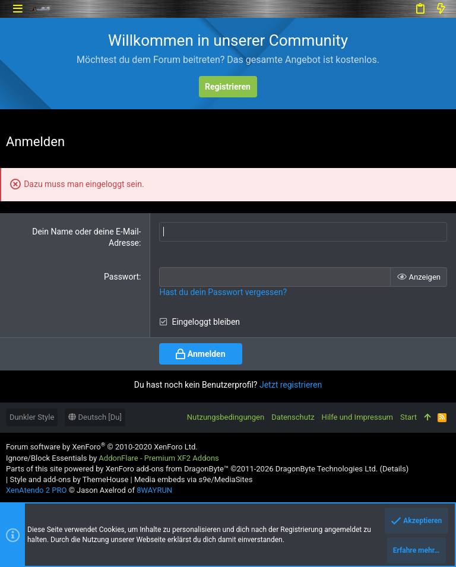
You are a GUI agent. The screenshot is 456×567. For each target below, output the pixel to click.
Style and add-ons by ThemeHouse (69, 479)
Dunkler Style (32, 417)
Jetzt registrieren (290, 384)
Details (394, 468)
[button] (17, 8)
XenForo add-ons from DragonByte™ (167, 468)
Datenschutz (292, 417)
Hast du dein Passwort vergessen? (223, 292)
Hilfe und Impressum (357, 417)
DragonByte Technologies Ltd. (327, 468)
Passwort (121, 276)
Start (408, 417)
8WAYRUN (154, 490)
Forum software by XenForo (102, 446)
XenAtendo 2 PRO (36, 490)
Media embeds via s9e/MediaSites (193, 479)
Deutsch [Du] (95, 417)
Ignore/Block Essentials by (112, 458)
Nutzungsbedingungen (225, 417)
